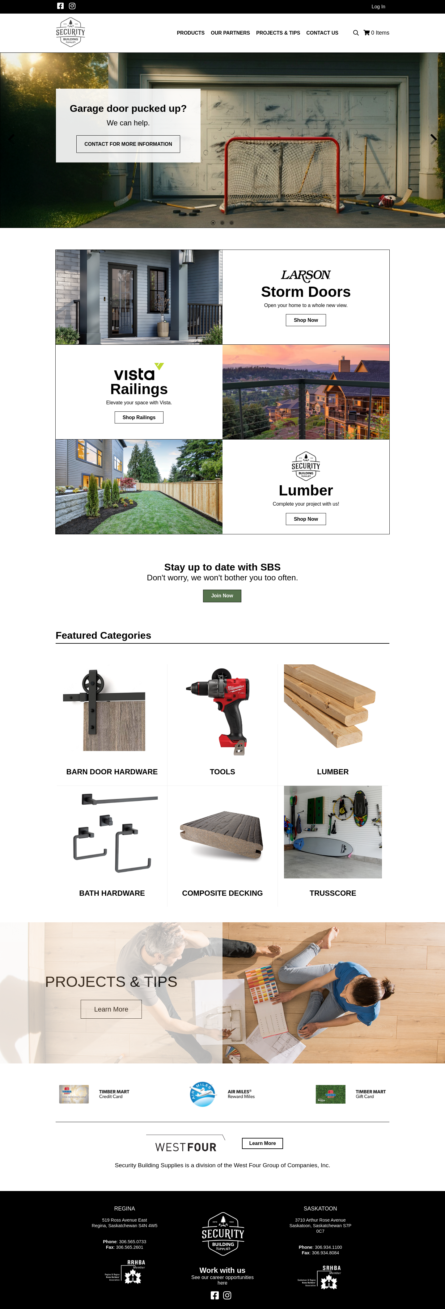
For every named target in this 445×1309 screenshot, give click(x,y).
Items (380, 33)
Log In (378, 6)
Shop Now (306, 320)
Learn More (111, 1009)
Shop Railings (139, 417)
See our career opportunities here (222, 1280)
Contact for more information (128, 144)
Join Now (222, 595)
